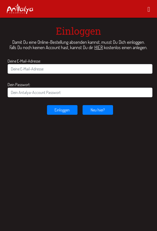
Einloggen (62, 109)
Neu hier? (98, 109)
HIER (98, 47)
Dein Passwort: (19, 84)
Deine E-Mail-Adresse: (24, 61)
